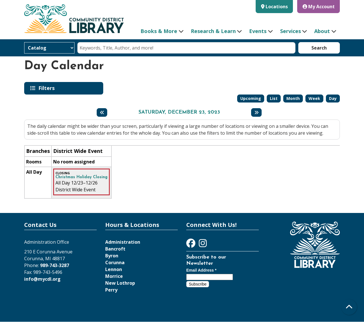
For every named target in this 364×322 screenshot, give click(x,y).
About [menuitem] (322, 31)
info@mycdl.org (42, 279)
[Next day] (256, 112)
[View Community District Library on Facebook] (191, 245)
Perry (111, 290)
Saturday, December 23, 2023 (179, 112)
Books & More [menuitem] (158, 31)
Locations (277, 6)
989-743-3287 (54, 265)
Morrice (114, 276)
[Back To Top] (349, 307)
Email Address (201, 270)
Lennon (113, 269)
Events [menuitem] (257, 31)
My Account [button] (319, 6)
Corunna (115, 262)
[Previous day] (102, 112)
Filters (47, 88)
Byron (111, 256)
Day (333, 98)
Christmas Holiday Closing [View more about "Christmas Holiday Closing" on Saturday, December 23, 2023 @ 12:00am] (81, 177)
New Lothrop (120, 283)
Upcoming (250, 98)
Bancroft (115, 249)
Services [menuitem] (290, 31)
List (274, 98)
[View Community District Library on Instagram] (203, 245)
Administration (122, 242)
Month (293, 98)
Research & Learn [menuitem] (213, 31)
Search (319, 48)
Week (314, 98)
